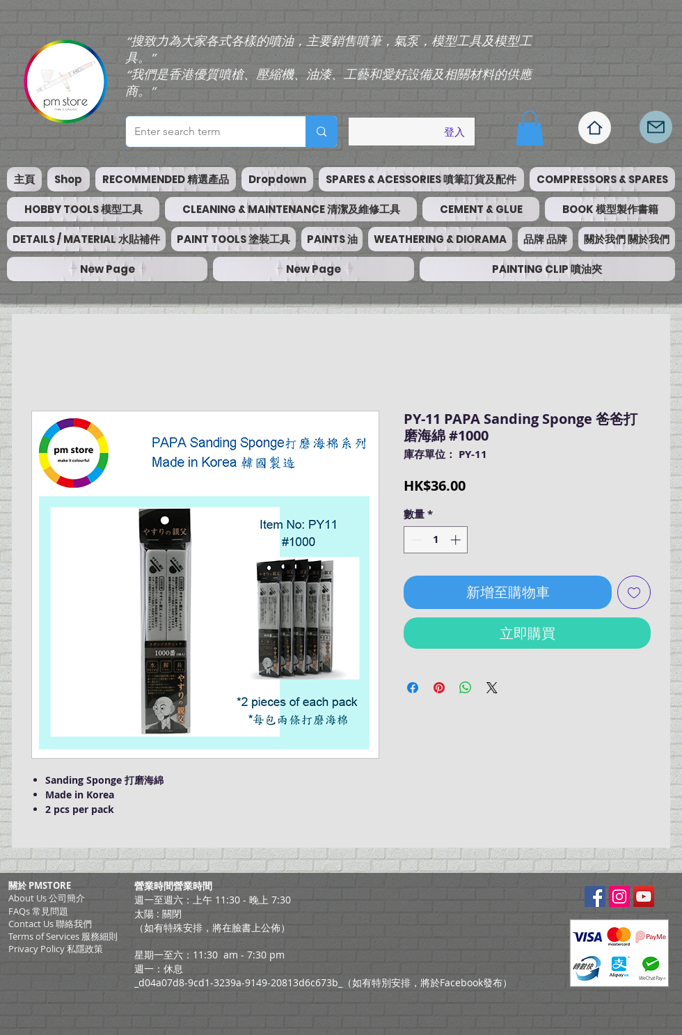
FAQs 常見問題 (38, 911)
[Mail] (656, 127)
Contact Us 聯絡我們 (50, 923)
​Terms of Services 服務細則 (63, 936)
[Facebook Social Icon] (595, 896)
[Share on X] (492, 687)
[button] (529, 128)
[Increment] (456, 540)
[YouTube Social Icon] (643, 896)
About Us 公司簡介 (46, 898)
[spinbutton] (436, 540)
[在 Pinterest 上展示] (439, 687)
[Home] (594, 127)
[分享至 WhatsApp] (465, 687)
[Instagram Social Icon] (619, 896)
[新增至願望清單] (634, 592)
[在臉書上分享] (412, 687)
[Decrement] (415, 540)
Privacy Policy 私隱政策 (55, 948)
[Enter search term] (205, 131)
